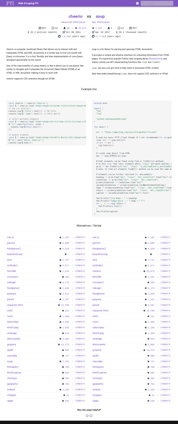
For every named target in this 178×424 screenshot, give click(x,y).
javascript (67, 22)
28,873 (82, 28)
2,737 (65, 260)
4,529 (65, 248)
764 (67, 384)
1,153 (65, 271)
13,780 (65, 305)
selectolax (12, 321)
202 (67, 378)
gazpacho (12, 383)
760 (67, 367)
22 (67, 395)
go (94, 22)
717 (67, 355)
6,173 (65, 282)
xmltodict (12, 265)
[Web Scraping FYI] (10, 3)
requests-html (15, 304)
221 (67, 310)
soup (100, 16)
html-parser (80, 22)
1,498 (65, 316)
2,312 (65, 293)
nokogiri (11, 282)
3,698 (65, 243)
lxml (9, 259)
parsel (10, 299)
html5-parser (14, 372)
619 (67, 333)
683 (67, 372)
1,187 (65, 299)
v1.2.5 (99, 36)
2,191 (98, 28)
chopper (11, 395)
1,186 (65, 322)
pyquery (11, 293)
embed (11, 389)
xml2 (10, 310)
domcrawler (13, 338)
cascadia (12, 355)
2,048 (65, 288)
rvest (10, 316)
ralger (10, 400)
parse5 (11, 242)
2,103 (65, 389)
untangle (12, 333)
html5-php (12, 327)
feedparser (13, 288)
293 (67, 277)
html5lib (11, 271)
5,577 (65, 265)
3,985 (65, 339)
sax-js (10, 237)
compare (80, 237)
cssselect (12, 276)
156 (67, 401)
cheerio (75, 16)
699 (67, 350)
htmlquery (12, 366)
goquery (11, 344)
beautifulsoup (14, 254)
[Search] (157, 3)
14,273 (65, 344)
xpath (10, 349)
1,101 (65, 237)
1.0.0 (64, 36)
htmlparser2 (14, 248)
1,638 (65, 327)
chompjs (12, 378)
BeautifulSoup (156, 58)
